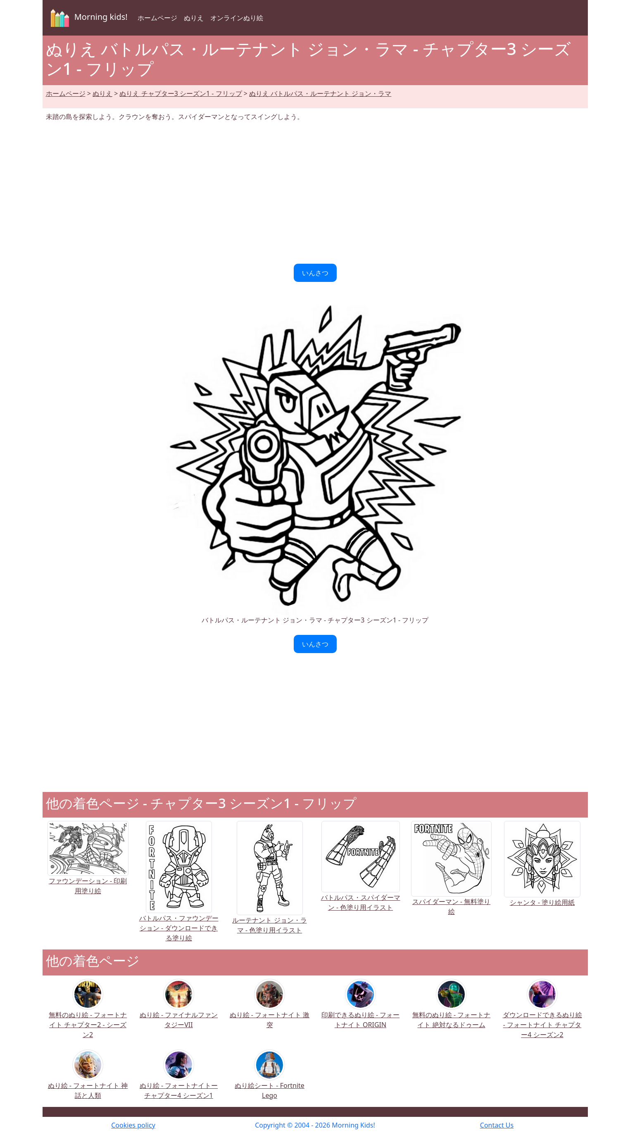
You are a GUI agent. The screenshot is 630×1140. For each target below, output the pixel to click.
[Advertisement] (315, 192)
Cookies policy (133, 1125)
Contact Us (497, 1125)
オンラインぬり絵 (236, 17)
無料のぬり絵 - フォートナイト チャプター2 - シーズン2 (88, 1014)
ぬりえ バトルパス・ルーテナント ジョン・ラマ (320, 93)
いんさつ (315, 272)
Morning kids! (88, 17)
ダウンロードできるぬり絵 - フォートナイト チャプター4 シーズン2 (542, 1014)
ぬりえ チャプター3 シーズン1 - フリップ (180, 93)
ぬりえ (194, 17)
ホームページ (157, 17)
